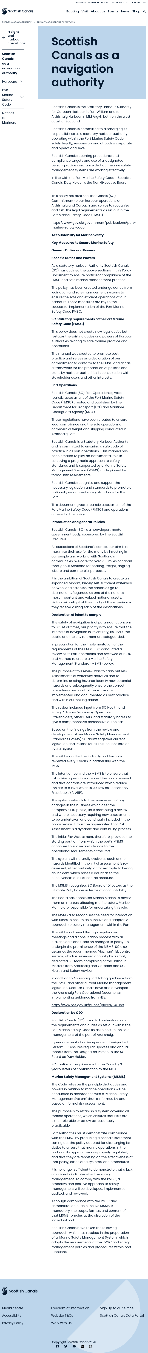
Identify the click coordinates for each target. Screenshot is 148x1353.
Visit (84, 11)
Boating (72, 11)
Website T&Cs (62, 1315)
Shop (136, 11)
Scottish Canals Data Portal (122, 1315)
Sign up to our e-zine (116, 1308)
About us (98, 11)
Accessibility (11, 1315)
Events (113, 11)
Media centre (12, 1308)
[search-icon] (144, 10)
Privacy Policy (12, 1323)
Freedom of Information (70, 1308)
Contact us (139, 2)
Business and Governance (91, 2)
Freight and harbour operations (56, 22)
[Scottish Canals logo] (17, 11)
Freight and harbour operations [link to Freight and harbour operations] (13, 37)
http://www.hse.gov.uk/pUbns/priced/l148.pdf (88, 1005)
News (125, 11)
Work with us (120, 2)
